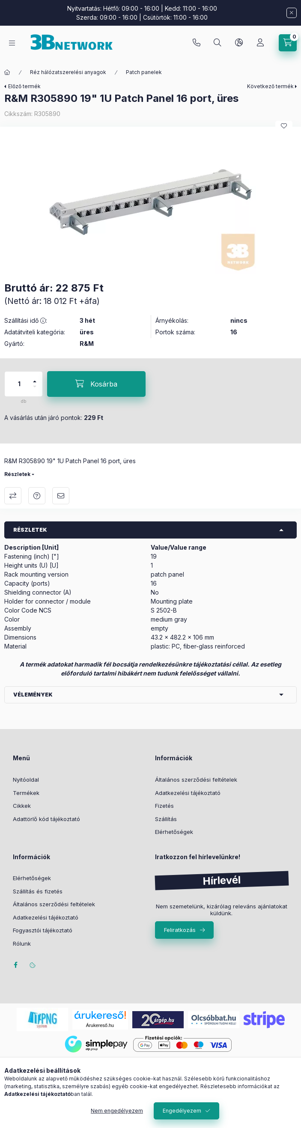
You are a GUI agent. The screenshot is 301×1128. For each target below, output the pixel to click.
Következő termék (270, 86)
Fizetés (164, 805)
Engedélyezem (182, 1110)
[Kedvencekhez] (283, 126)
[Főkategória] (7, 72)
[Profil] (260, 42)
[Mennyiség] (19, 384)
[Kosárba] (96, 384)
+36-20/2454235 (196, 43)
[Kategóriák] (12, 43)
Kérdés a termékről (36, 495)
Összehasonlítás (12, 495)
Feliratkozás (180, 929)
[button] (151, 202)
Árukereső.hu (100, 1025)
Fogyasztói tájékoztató (42, 930)
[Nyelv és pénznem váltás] (238, 42)
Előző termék (24, 86)
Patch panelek (144, 72)
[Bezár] (291, 13)
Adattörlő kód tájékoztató (46, 818)
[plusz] (34, 378)
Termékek (26, 792)
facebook (15, 964)
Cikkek (22, 805)
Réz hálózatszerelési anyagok (68, 72)
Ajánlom (60, 495)
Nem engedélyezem (117, 1110)
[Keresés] (217, 42)
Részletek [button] (30, 530)
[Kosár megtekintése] (288, 42)
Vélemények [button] (33, 694)
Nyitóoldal (26, 779)
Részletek (17, 474)
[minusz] (34, 390)
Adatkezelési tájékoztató (188, 792)
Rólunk (22, 943)
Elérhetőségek (174, 831)
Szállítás (166, 818)
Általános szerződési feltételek (196, 779)
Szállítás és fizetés (38, 891)
